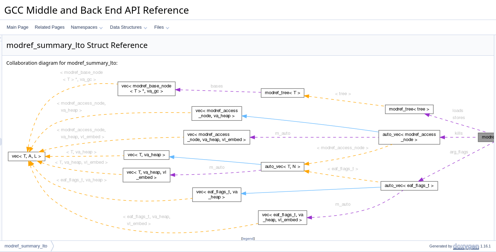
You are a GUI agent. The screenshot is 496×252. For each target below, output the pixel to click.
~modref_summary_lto (445, 54)
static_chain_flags (440, 123)
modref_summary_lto (443, 46)
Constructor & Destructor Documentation (456, 162)
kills (427, 100)
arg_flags (432, 108)
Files (161, 27)
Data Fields (428, 77)
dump (429, 61)
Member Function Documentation (449, 185)
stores (429, 92)
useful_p (431, 69)
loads (429, 85)
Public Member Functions (441, 38)
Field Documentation (437, 208)
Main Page (17, 27)
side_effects (435, 138)
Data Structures (128, 27)
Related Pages (49, 27)
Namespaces (87, 27)
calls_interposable (440, 154)
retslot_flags (435, 115)
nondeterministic (439, 146)
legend (249, 238)
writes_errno (435, 131)
